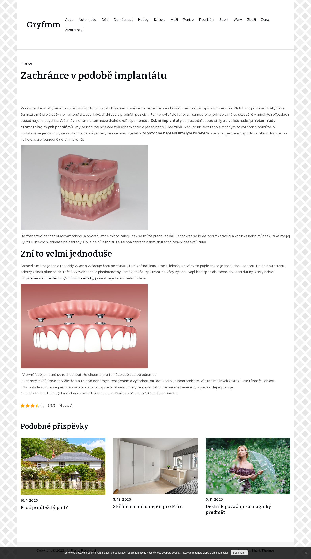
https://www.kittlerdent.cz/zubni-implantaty (57, 278)
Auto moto (87, 19)
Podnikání (206, 19)
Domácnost (123, 19)
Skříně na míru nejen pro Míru (148, 506)
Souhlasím (239, 552)
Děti (105, 19)
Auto (69, 19)
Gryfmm (43, 25)
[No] (306, 553)
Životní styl (74, 30)
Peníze (188, 19)
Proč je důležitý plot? (44, 507)
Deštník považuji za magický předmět (238, 509)
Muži (174, 19)
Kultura (159, 19)
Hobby (143, 19)
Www (238, 19)
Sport (224, 19)
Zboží (251, 19)
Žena (265, 19)
